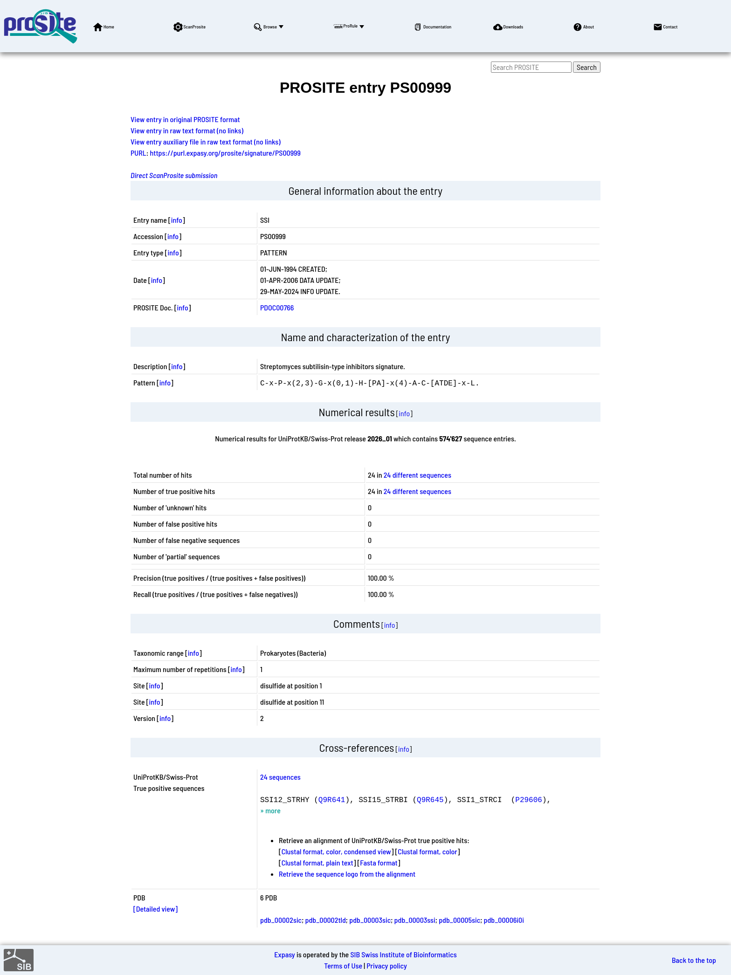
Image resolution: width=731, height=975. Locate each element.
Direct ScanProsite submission (174, 175)
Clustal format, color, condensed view (336, 851)
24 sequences (280, 776)
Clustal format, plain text (317, 862)
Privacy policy (386, 965)
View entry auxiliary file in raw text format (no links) (206, 141)
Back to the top (694, 959)
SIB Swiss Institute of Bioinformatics (403, 954)
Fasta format (378, 862)
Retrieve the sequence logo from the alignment (347, 873)
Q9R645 (430, 799)
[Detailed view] (155, 908)
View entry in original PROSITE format (185, 119)
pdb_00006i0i (504, 919)
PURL (138, 152)
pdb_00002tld (325, 919)
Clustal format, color (427, 851)
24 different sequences (417, 474)
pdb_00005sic (459, 919)
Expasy (284, 954)
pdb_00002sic (281, 919)
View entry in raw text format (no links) (187, 130)
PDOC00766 (277, 307)
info (176, 219)
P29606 (528, 799)
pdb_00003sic (370, 919)
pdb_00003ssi (414, 919)
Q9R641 (331, 799)
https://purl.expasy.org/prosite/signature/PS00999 (225, 152)
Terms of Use (343, 965)
